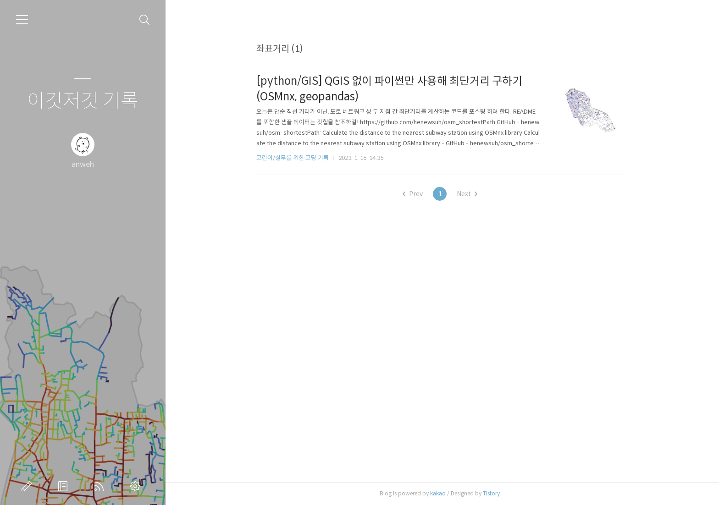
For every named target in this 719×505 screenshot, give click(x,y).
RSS (101, 486)
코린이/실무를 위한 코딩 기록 (295, 158)
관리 (137, 486)
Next (469, 194)
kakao (440, 493)
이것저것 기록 (82, 101)
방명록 (65, 486)
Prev (415, 194)
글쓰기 (28, 486)
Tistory (493, 493)
